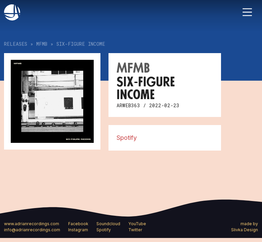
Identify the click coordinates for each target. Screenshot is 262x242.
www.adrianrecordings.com (31, 223)
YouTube (137, 223)
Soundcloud (108, 223)
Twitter (135, 229)
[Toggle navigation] (247, 12)
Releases (15, 44)
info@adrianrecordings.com (32, 229)
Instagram (78, 229)
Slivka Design (244, 229)
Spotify (127, 137)
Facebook (78, 223)
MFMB (41, 44)
